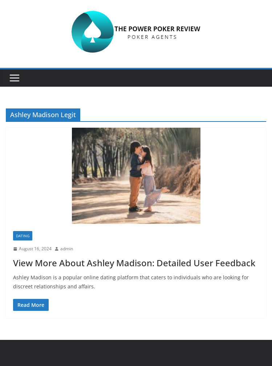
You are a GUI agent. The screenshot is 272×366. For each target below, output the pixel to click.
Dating (22, 235)
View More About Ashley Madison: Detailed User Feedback (134, 263)
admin (66, 249)
